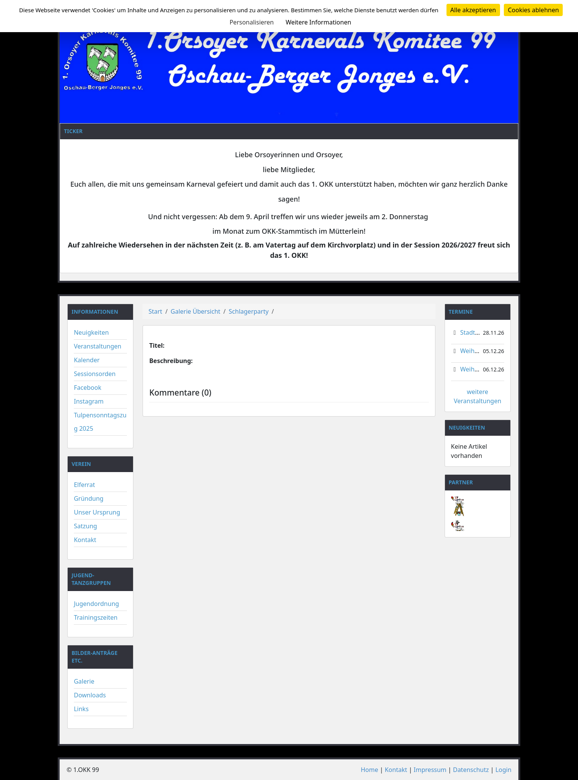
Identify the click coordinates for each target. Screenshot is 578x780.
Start (155, 311)
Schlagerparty (248, 311)
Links (81, 709)
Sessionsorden (94, 374)
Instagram (89, 401)
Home (369, 769)
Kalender (86, 360)
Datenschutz (471, 769)
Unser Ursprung (97, 512)
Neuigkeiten (91, 332)
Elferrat (84, 484)
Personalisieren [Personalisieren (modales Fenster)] (251, 22)
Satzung (85, 526)
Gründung (89, 498)
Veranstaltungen (97, 346)
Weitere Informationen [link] (318, 22)
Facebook (87, 387)
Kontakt (85, 540)
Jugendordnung (96, 603)
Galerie (84, 681)
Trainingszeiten (95, 617)
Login (503, 769)
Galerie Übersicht (195, 311)
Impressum (430, 769)
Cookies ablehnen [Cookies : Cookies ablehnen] (533, 10)
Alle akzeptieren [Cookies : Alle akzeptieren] (473, 10)
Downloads (90, 695)
